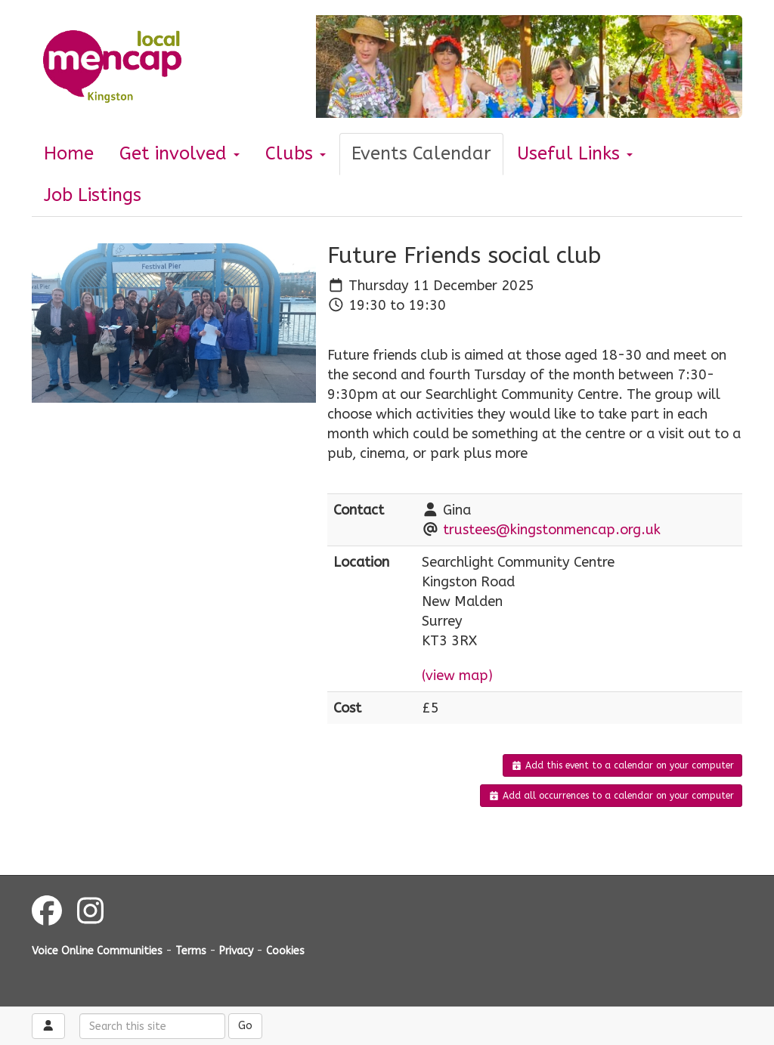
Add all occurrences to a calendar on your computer (611, 795)
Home (69, 153)
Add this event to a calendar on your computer (622, 765)
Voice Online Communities (97, 951)
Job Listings (92, 195)
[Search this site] (152, 1026)
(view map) (457, 675)
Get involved (179, 153)
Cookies (285, 951)
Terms (190, 951)
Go (245, 1025)
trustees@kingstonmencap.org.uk (552, 529)
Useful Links (575, 153)
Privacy (236, 951)
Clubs (295, 153)
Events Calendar (421, 153)
